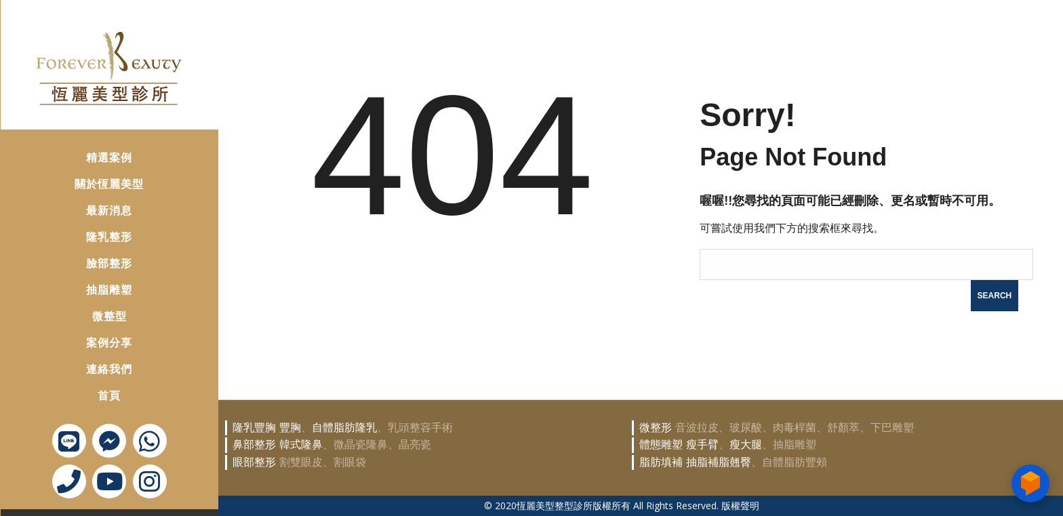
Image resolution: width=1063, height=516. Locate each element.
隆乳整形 (90, 232)
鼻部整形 (254, 444)
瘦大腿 (745, 444)
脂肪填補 (661, 461)
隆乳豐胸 (254, 427)
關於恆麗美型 (90, 179)
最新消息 (90, 206)
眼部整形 (254, 461)
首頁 (90, 391)
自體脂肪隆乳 (344, 427)
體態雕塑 (661, 444)
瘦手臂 (702, 444)
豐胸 (290, 427)
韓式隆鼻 (301, 444)
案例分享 (90, 338)
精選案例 (90, 153)
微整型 (90, 311)
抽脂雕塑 (90, 285)
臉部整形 (90, 258)
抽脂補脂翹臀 (718, 461)
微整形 (655, 427)
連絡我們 (90, 364)
